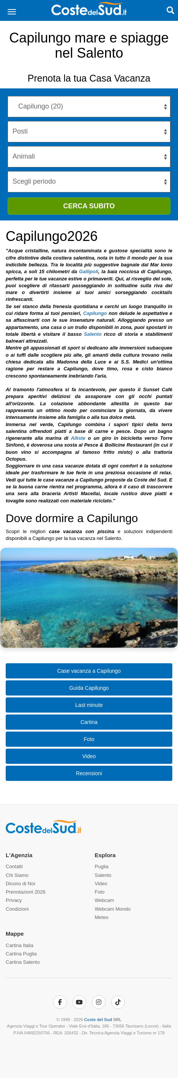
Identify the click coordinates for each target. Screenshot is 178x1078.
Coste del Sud (98, 1019)
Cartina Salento (23, 962)
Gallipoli (88, 271)
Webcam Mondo (113, 909)
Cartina (89, 722)
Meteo (102, 917)
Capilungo (95, 313)
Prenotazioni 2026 (26, 892)
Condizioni (17, 909)
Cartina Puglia (21, 954)
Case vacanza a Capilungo (89, 671)
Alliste (78, 438)
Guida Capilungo (89, 688)
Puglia (102, 866)
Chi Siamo (17, 875)
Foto (88, 739)
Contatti (14, 866)
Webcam (104, 900)
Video (89, 756)
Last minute (88, 705)
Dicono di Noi (20, 883)
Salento (92, 334)
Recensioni (89, 773)
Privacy (14, 900)
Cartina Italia (19, 945)
